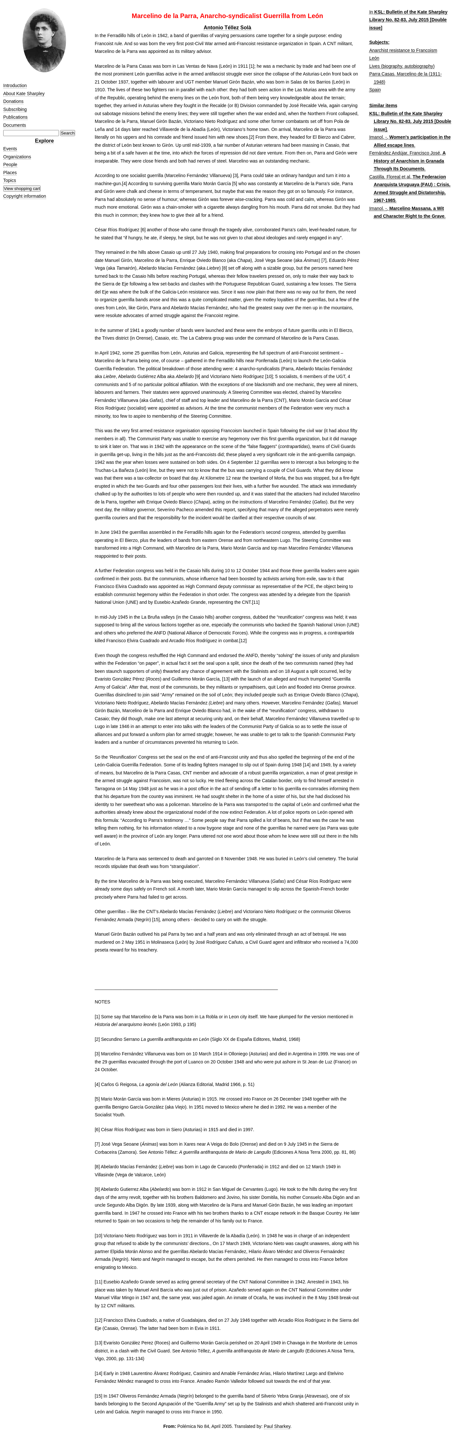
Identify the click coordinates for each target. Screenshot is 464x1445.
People (10, 164)
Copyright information (24, 196)
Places (10, 172)
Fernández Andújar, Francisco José (404, 152)
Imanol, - (378, 137)
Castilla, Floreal (384, 176)
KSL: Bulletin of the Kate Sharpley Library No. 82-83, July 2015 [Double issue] (408, 19)
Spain (375, 89)
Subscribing (15, 109)
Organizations (17, 156)
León (374, 58)
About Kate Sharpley (23, 93)
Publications (15, 117)
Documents (14, 125)
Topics (9, 180)
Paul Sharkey (277, 1426)
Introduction (15, 85)
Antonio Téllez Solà (227, 27)
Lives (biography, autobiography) (402, 66)
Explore (44, 141)
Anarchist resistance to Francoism (403, 50)
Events (10, 148)
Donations (13, 101)
